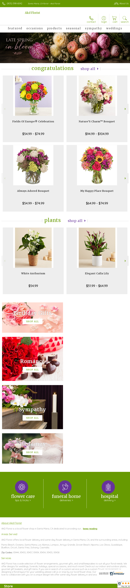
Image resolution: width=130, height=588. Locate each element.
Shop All (88, 69)
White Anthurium (33, 273)
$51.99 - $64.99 (97, 286)
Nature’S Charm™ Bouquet (97, 121)
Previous (4, 109)
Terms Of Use (65, 585)
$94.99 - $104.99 (97, 134)
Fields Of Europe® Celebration (33, 121)
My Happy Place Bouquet (97, 190)
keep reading (90, 446)
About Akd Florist (11, 440)
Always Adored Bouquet (33, 190)
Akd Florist (32, 12)
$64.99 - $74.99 (97, 203)
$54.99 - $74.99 (33, 134)
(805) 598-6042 (14, 3)
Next (126, 109)
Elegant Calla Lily (97, 273)
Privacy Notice (81, 585)
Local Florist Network (101, 585)
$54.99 (33, 286)
